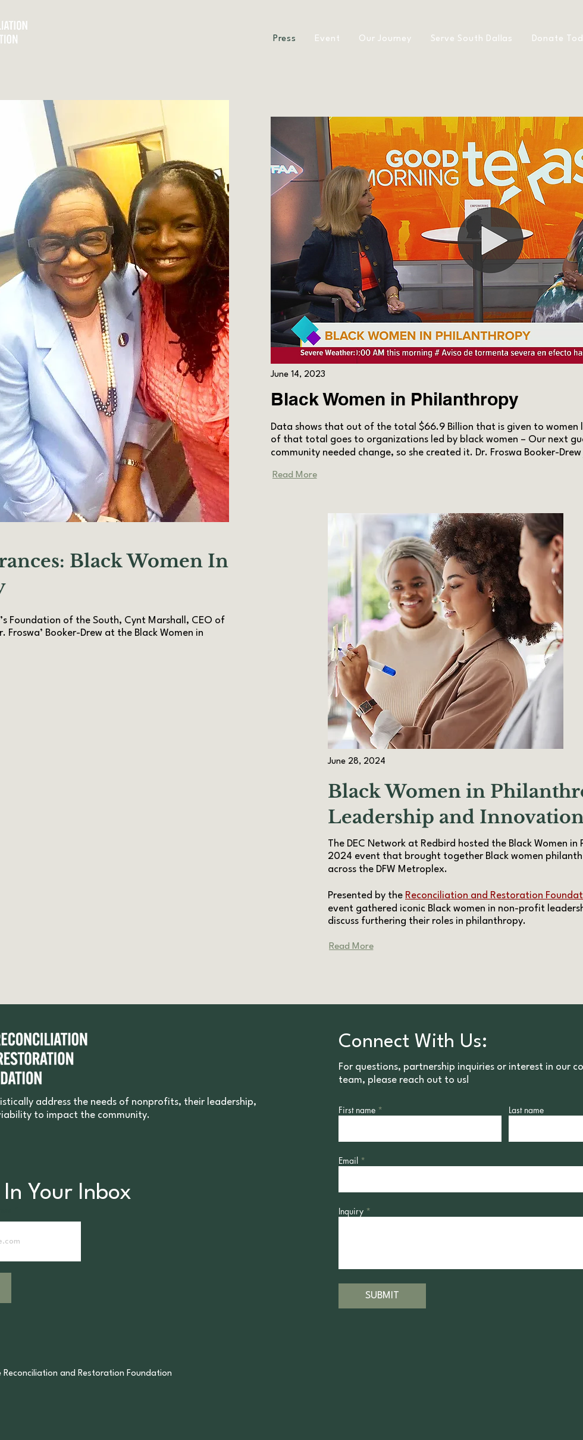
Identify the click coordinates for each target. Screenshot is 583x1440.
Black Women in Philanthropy (395, 399)
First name (356, 1110)
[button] (385, 39)
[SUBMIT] (382, 1295)
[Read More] (294, 475)
